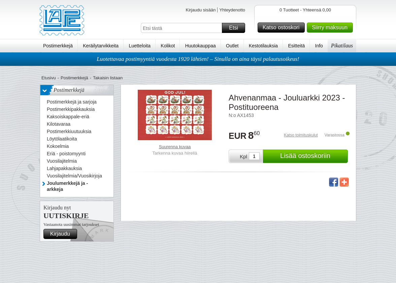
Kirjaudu (62, 234)
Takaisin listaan (108, 77)
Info (319, 45)
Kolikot (168, 45)
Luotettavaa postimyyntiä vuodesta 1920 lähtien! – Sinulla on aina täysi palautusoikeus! (198, 59)
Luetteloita (140, 45)
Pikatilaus (342, 45)
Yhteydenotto (232, 9)
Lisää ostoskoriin (313, 156)
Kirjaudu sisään (201, 9)
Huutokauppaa (200, 45)
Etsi (236, 28)
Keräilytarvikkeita (101, 45)
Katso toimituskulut (301, 135)
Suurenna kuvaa (175, 146)
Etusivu (48, 77)
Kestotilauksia (263, 45)
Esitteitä (296, 45)
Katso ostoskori (283, 28)
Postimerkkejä (58, 45)
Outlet (232, 45)
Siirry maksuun (331, 28)
